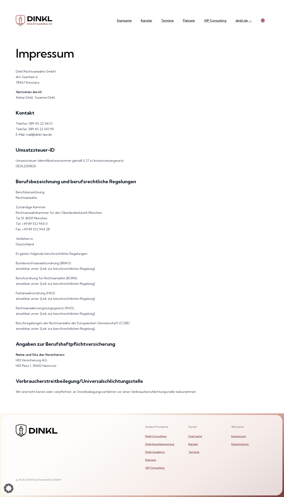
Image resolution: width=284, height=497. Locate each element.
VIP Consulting (215, 20)
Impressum (238, 436)
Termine (167, 20)
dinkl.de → (243, 20)
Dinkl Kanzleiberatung (159, 444)
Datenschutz (240, 444)
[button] (8, 488)
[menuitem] (163, 436)
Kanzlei (146, 20)
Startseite (124, 20)
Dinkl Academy (155, 452)
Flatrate (189, 20)
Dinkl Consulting (155, 436)
